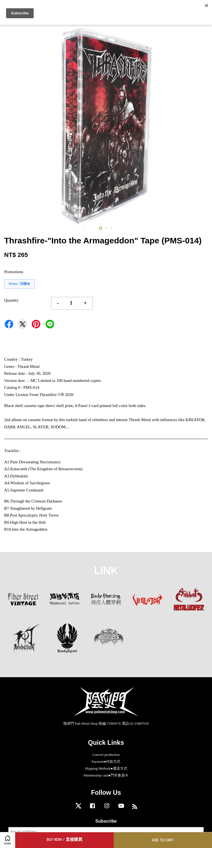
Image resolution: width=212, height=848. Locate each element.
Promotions (13, 272)
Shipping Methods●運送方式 (106, 768)
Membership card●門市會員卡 (106, 775)
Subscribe (105, 821)
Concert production (106, 755)
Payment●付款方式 (106, 762)
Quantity (11, 300)
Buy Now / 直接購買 (64, 839)
